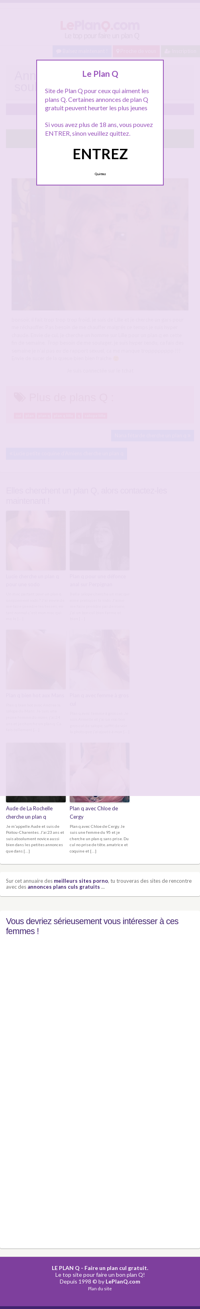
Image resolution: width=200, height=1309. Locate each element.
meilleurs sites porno (81, 881)
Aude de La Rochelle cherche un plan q (29, 812)
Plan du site (100, 1288)
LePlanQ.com (123, 1281)
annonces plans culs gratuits (63, 887)
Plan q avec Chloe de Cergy (94, 812)
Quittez (100, 174)
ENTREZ (100, 153)
